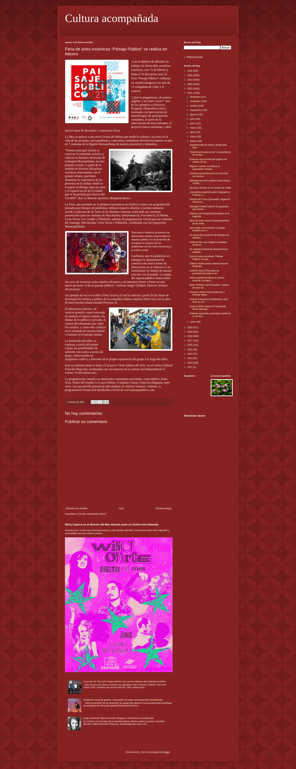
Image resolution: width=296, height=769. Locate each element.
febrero (194, 141)
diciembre (195, 97)
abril (192, 132)
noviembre (195, 101)
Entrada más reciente (76, 508)
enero (193, 321)
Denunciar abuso (194, 415)
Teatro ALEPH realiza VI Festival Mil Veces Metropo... (208, 307)
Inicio (121, 508)
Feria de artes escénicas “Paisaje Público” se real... (206, 257)
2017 (190, 340)
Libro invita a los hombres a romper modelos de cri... (207, 229)
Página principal (195, 57)
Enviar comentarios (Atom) (92, 514)
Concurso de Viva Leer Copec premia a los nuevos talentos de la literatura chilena (124, 681)
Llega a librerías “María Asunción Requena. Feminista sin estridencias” (118, 718)
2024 (190, 79)
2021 (190, 93)
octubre (194, 105)
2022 (190, 88)
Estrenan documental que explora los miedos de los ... (208, 160)
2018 (190, 336)
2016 (190, 345)
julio (192, 119)
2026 (190, 71)
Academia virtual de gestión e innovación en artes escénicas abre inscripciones (123, 700)
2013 (190, 358)
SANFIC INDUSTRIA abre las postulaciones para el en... (204, 272)
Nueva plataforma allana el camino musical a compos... (207, 279)
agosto (193, 114)
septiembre (196, 110)
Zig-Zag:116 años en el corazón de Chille (210, 187)
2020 (190, 327)
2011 (190, 367)
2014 (190, 354)
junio (193, 123)
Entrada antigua (164, 508)
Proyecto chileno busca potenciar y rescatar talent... (207, 293)
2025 (190, 75)
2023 (190, 84)
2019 (190, 331)
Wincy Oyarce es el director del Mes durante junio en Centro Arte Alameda (111, 524)
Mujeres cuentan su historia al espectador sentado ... (205, 167)
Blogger (166, 752)
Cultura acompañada (111, 18)
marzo (193, 136)
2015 (190, 349)
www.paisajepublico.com (139, 389)
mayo (193, 127)
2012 (190, 362)
